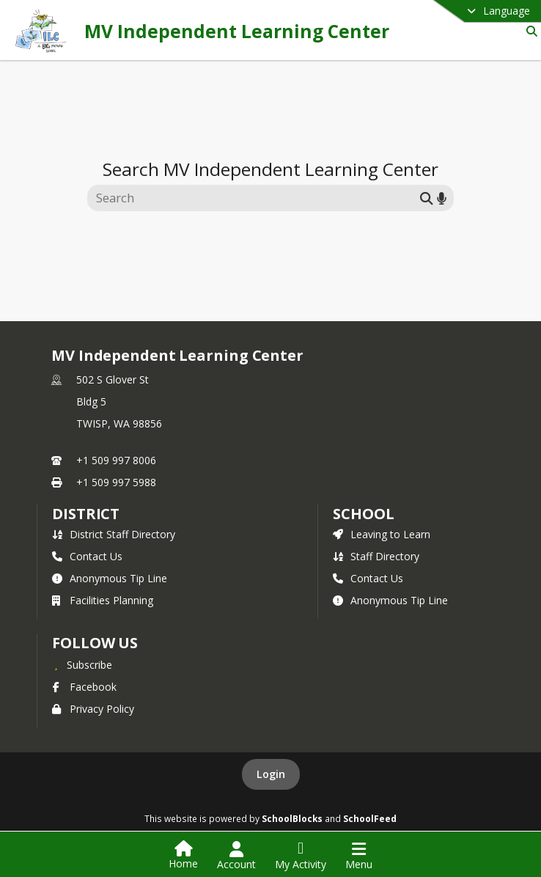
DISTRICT (85, 514)
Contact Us (87, 556)
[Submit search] (426, 198)
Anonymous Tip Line (109, 578)
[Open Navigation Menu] (358, 855)
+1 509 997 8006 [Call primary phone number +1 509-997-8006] (116, 460)
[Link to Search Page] (528, 31)
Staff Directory (376, 556)
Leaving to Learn (381, 534)
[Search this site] (255, 198)
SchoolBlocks (292, 818)
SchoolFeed (370, 818)
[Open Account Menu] (236, 855)
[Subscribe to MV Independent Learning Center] (82, 664)
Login (271, 774)
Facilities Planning (102, 600)
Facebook (84, 687)
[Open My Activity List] (300, 855)
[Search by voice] (441, 198)
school (363, 514)
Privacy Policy (93, 709)
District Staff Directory (113, 534)
